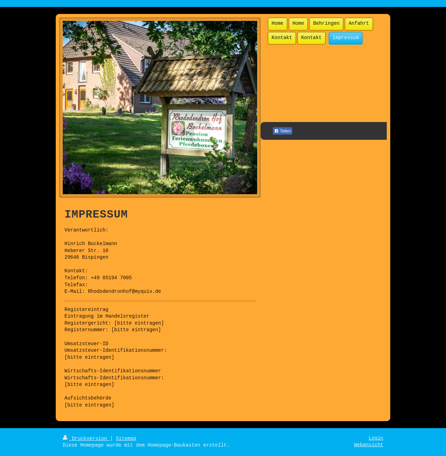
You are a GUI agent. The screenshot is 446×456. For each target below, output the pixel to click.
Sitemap (126, 438)
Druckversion (86, 438)
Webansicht (368, 445)
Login (376, 438)
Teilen (282, 131)
